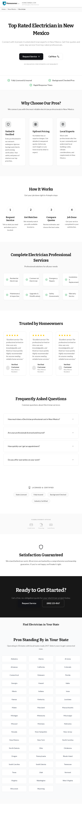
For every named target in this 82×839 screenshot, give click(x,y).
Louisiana (67, 699)
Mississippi (68, 716)
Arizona (68, 659)
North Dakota (14, 748)
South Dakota (41, 764)
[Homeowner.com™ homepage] (11, 3)
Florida (67, 675)
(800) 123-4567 (53, 603)
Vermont (67, 772)
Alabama (14, 659)
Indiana (41, 691)
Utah (41, 772)
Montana (41, 724)
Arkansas (14, 667)
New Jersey (67, 732)
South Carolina (14, 764)
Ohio (41, 748)
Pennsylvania (41, 756)
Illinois (14, 691)
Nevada (14, 732)
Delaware (41, 675)
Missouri (14, 724)
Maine (14, 707)
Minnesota (41, 716)
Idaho (68, 683)
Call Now (53, 56)
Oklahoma (68, 748)
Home (4, 9)
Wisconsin (14, 789)
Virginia (14, 780)
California (41, 667)
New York (41, 740)
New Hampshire (41, 732)
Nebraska (68, 724)
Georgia (14, 683)
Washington (41, 780)
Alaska (40, 659)
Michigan (14, 716)
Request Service (31, 56)
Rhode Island (67, 756)
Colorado (67, 667)
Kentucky (41, 699)
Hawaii (41, 683)
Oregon (14, 756)
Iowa (68, 691)
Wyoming (41, 789)
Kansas (14, 699)
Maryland (41, 707)
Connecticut (14, 675)
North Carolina (67, 740)
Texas (14, 772)
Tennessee (68, 764)
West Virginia (68, 780)
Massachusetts (67, 707)
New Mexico (12, 9)
